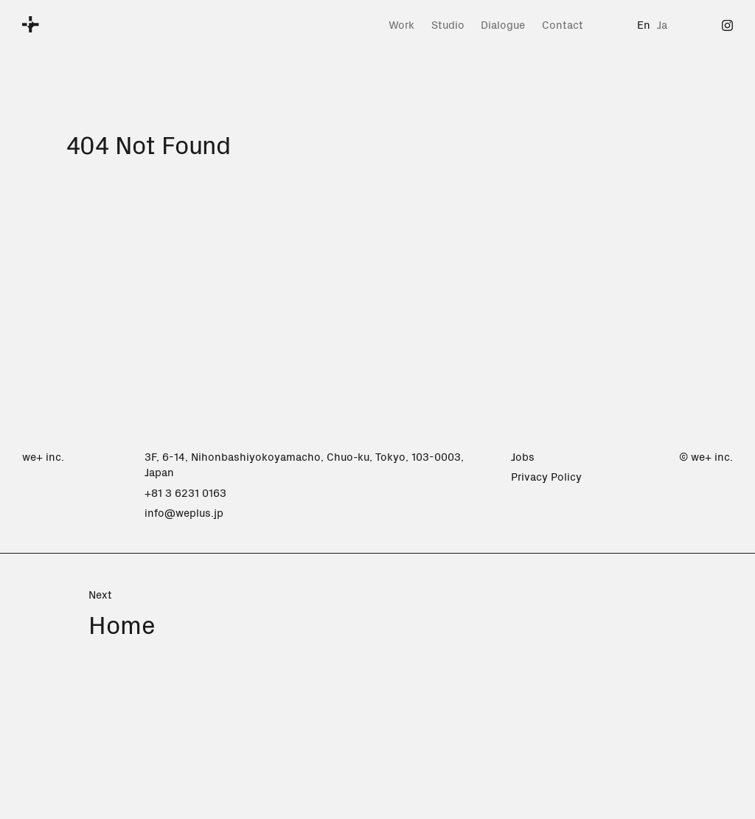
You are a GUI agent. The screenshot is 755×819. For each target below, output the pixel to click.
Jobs (523, 456)
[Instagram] (727, 24)
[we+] (30, 24)
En (643, 24)
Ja (662, 24)
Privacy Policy (546, 476)
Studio (448, 24)
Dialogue (503, 24)
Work (401, 24)
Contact (562, 24)
